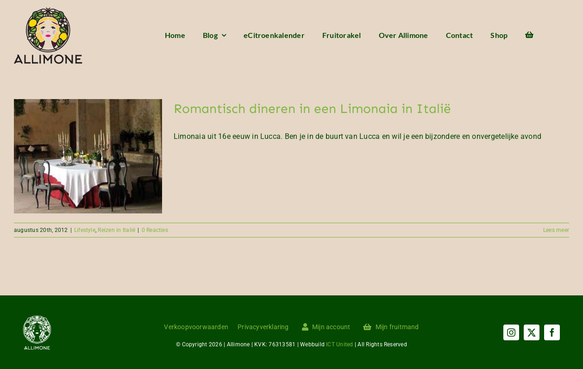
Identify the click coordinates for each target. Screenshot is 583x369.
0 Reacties (155, 230)
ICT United (339, 344)
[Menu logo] (48, 10)
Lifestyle (84, 230)
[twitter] (531, 332)
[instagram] (511, 332)
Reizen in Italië (116, 230)
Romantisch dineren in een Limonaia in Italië (312, 108)
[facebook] (552, 332)
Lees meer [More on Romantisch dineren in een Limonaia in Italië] (556, 230)
